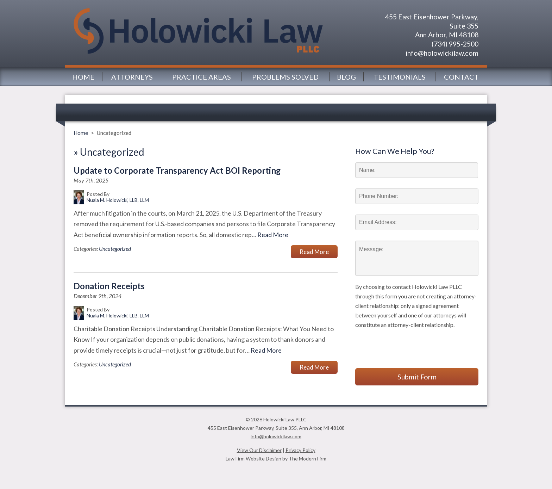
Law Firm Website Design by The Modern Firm (276, 459)
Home (83, 76)
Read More (272, 235)
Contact (461, 76)
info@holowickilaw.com (442, 53)
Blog (346, 76)
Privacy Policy (300, 450)
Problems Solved (285, 76)
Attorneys (132, 76)
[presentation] (408, 343)
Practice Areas (201, 76)
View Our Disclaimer (259, 450)
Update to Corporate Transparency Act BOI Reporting (177, 170)
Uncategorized (115, 249)
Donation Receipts (109, 286)
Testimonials (400, 76)
